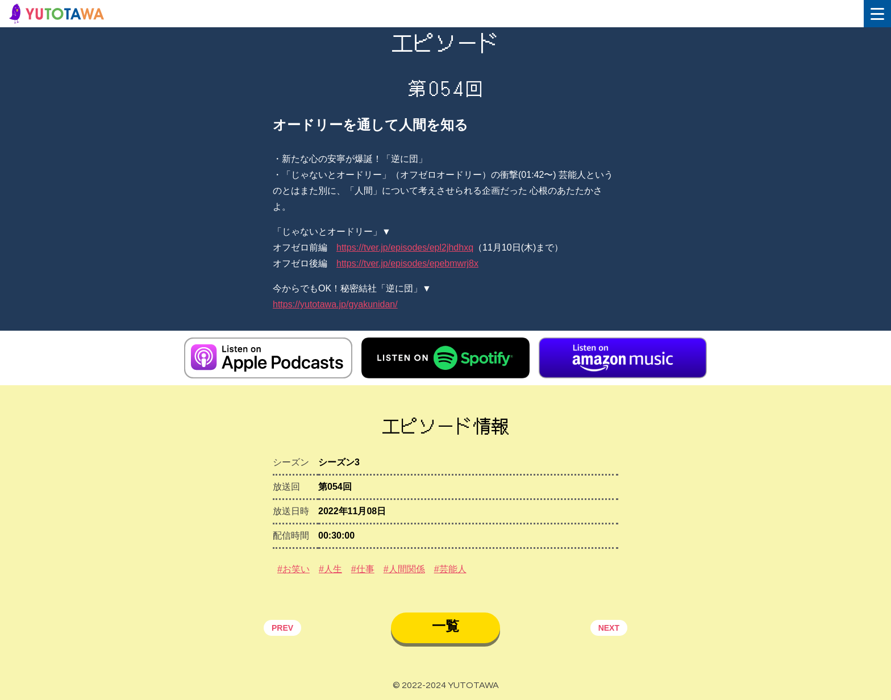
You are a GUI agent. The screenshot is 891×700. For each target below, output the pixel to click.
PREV (282, 627)
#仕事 (362, 569)
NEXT (608, 627)
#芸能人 (450, 569)
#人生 (330, 569)
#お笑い (293, 569)
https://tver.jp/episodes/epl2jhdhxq (404, 247)
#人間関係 (404, 569)
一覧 (445, 626)
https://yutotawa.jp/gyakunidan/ (335, 304)
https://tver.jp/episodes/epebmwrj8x (407, 263)
